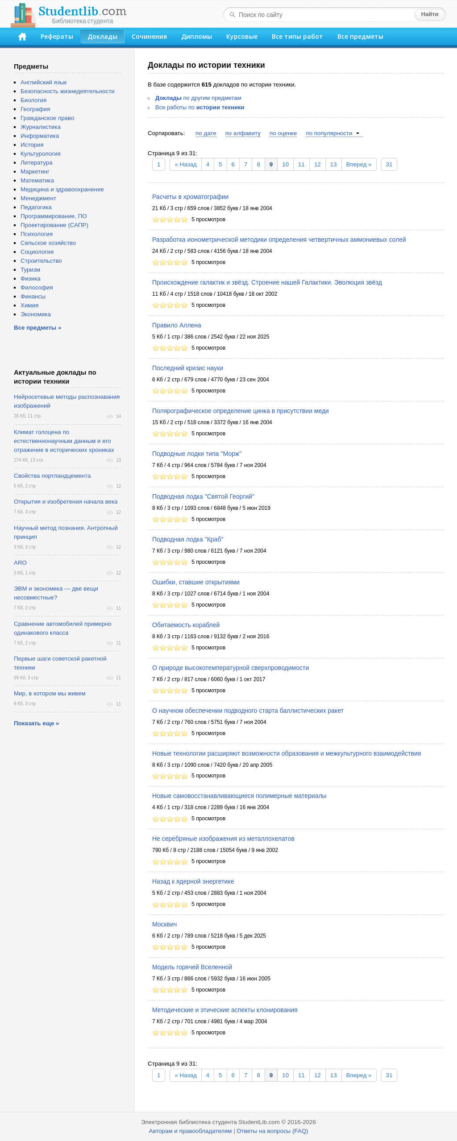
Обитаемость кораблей (186, 624)
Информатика (40, 135)
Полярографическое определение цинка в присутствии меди (240, 410)
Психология (37, 234)
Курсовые (242, 36)
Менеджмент (38, 198)
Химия (29, 305)
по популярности (329, 133)
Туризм (30, 269)
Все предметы (360, 36)
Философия (37, 287)
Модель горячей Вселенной (192, 967)
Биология (33, 100)
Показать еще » (36, 723)
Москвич (164, 924)
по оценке (283, 133)
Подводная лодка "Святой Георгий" (203, 496)
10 (285, 164)
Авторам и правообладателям (190, 1131)
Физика (31, 278)
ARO (20, 562)
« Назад (185, 164)
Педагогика (36, 207)
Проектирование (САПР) (54, 225)
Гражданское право (47, 118)
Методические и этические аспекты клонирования (225, 1009)
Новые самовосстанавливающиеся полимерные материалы (239, 795)
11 (301, 164)
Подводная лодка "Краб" (187, 539)
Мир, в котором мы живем (50, 693)
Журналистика (41, 127)
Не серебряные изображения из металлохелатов (223, 838)
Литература (37, 162)
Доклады (102, 36)
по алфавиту (243, 133)
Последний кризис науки (187, 368)
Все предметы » (37, 327)
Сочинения (149, 36)
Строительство (41, 260)
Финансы (33, 296)
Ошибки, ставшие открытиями (196, 582)
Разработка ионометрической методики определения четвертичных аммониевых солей (279, 239)
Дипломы (196, 36)
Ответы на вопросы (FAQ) (272, 1131)
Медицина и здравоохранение (62, 189)
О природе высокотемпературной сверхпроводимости (230, 667)
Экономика (36, 314)
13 (333, 164)
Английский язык (43, 82)
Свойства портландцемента (52, 475)
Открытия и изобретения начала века (65, 501)
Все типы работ (297, 36)
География (35, 109)
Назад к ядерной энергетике (193, 881)
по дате (205, 133)
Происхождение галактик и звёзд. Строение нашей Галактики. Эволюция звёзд (267, 282)
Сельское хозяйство (48, 243)
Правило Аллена (176, 325)
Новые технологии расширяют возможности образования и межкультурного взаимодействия (286, 753)
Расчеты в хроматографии (190, 196)
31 (389, 164)
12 (317, 164)
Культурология (41, 153)
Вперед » (359, 164)
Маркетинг (35, 171)
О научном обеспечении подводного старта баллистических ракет (248, 710)
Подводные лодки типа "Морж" (196, 453)
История (32, 144)
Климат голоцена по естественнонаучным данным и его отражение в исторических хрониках (64, 441)
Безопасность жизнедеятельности (68, 91)
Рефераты (57, 36)
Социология (37, 251)
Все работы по (200, 107)
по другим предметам (198, 98)
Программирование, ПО (54, 216)
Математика (37, 180)
